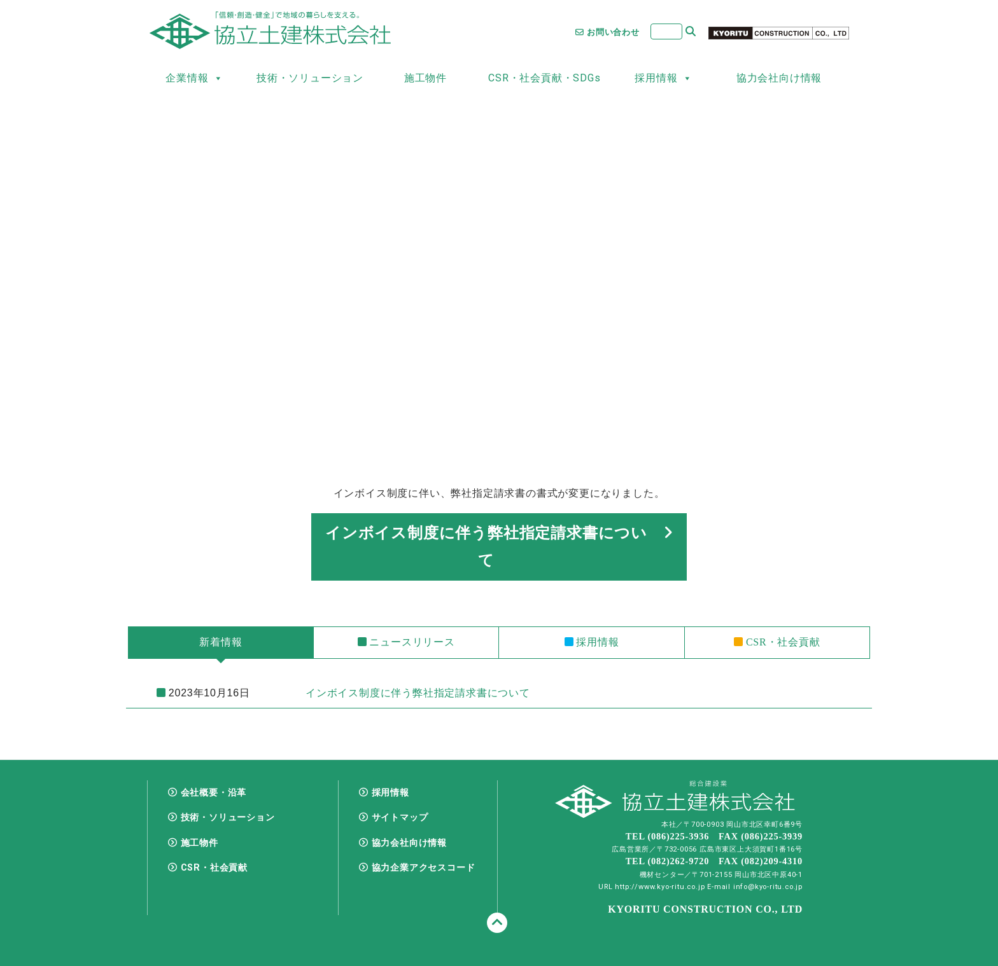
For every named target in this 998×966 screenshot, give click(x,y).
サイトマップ (400, 817)
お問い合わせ (607, 32)
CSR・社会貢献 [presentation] (777, 642)
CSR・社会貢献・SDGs (544, 78)
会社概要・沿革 (214, 792)
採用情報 (663, 78)
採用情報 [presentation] (592, 642)
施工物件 (425, 78)
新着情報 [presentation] (220, 642)
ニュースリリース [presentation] (406, 642)
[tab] (221, 642)
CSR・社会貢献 (214, 867)
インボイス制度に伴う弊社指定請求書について (499, 546)
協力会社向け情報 (779, 78)
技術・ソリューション (310, 78)
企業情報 (194, 78)
